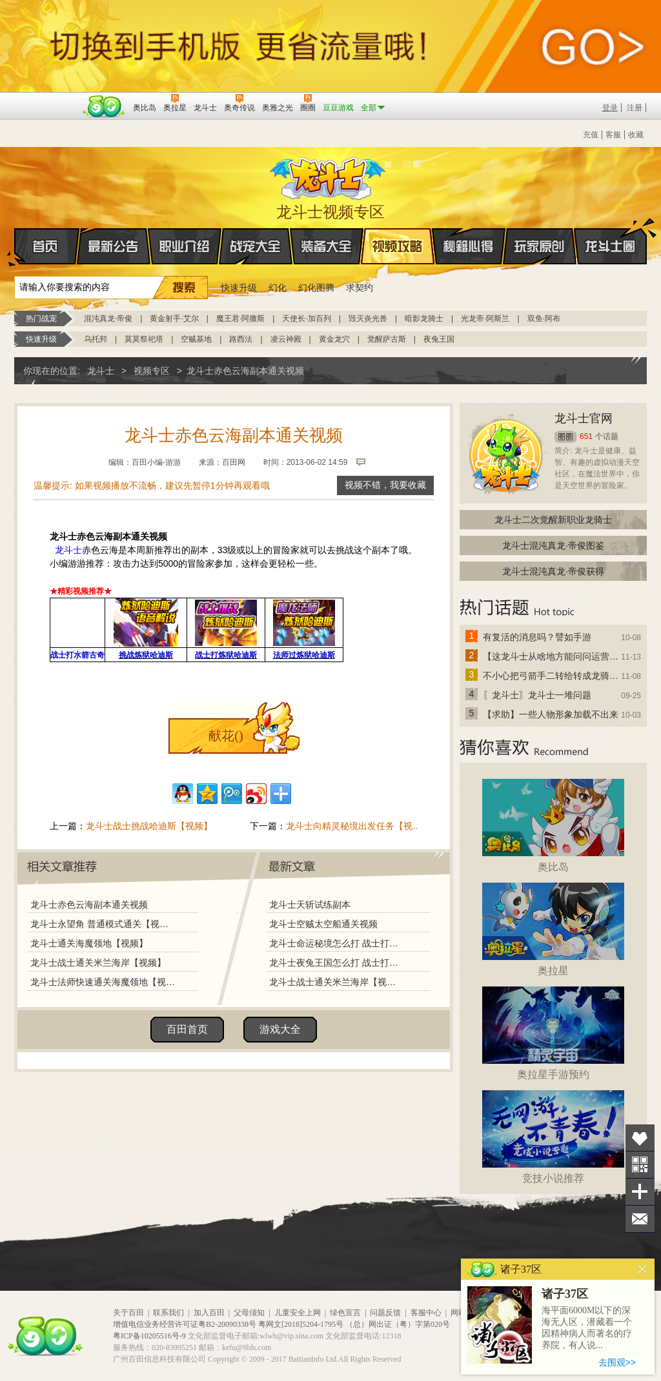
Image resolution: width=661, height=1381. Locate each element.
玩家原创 (539, 246)
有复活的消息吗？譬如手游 (537, 637)
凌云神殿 (285, 339)
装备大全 (326, 246)
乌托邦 (95, 339)
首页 (15, 247)
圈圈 (565, 437)
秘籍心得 (468, 246)
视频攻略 (397, 246)
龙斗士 (329, 175)
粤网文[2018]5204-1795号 (300, 1324)
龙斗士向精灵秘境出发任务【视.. (352, 826)
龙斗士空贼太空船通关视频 (323, 924)
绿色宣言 (345, 1312)
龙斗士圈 (610, 234)
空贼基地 (196, 339)
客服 (613, 134)
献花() (225, 736)
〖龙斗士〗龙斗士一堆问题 (537, 695)
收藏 (636, 134)
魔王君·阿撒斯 (240, 318)
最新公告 (113, 246)
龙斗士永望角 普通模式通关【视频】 (102, 924)
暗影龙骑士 (424, 318)
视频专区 (152, 371)
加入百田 (209, 1312)
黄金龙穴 (334, 339)
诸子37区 (565, 1294)
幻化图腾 (316, 287)
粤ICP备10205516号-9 (149, 1335)
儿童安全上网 (297, 1312)
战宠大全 (255, 246)
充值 (590, 134)
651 (586, 436)
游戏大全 (280, 1029)
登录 (610, 107)
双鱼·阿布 (543, 318)
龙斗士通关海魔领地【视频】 (89, 943)
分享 (640, 1192)
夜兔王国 (438, 339)
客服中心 (426, 1312)
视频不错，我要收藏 (385, 485)
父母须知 (249, 1312)
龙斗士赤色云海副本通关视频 (89, 904)
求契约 (359, 287)
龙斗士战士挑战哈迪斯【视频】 (149, 826)
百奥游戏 (46, 98)
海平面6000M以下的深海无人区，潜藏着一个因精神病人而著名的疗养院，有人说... (587, 1328)
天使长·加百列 (306, 318)
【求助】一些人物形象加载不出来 (550, 714)
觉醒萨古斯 (386, 339)
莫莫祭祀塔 (144, 339)
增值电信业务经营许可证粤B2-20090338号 (184, 1324)
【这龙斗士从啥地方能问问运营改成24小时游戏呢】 (551, 656)
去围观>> (617, 1362)
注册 (634, 107)
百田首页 (187, 1029)
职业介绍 (184, 246)
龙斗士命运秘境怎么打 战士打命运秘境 (336, 943)
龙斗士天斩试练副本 (310, 904)
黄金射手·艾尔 (174, 318)
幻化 (278, 287)
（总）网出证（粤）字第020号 (397, 1324)
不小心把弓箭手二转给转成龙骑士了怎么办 (551, 676)
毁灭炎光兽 (368, 318)
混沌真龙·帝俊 (108, 318)
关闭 (642, 1269)
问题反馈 (385, 1312)
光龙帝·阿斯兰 (485, 318)
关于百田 (128, 1312)
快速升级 (239, 287)
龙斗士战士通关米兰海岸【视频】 (98, 962)
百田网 (104, 106)
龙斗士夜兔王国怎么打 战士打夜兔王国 (336, 962)
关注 (640, 1164)
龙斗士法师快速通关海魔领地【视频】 (102, 982)
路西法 (240, 339)
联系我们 (168, 1312)
